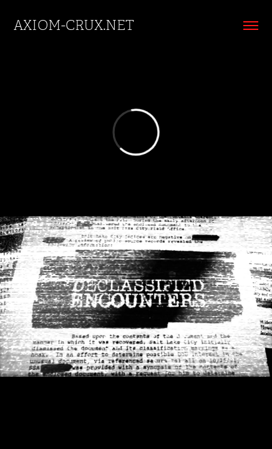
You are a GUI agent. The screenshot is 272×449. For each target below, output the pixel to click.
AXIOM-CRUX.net (74, 25)
